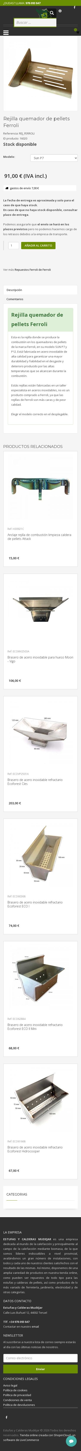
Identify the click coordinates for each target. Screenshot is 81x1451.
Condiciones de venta (17, 1400)
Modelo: (9, 157)
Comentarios (14, 299)
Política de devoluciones (19, 1405)
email (35, 1327)
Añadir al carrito (38, 245)
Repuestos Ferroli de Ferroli (33, 270)
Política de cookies (15, 1390)
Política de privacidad (17, 1395)
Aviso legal (10, 1385)
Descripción (14, 290)
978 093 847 (32, 3)
